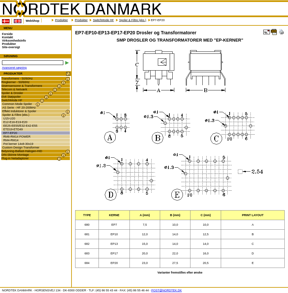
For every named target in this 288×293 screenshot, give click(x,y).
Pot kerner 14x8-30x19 (18, 144)
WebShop (32, 20)
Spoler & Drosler (12, 93)
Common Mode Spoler (17, 104)
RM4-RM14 (10, 140)
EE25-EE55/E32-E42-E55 (20, 125)
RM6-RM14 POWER (17, 136)
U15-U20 (9, 118)
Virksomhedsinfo (14, 40)
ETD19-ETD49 (13, 129)
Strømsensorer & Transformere (21, 85)
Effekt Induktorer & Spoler (19, 111)
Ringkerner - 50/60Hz (15, 82)
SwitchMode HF (103, 20)
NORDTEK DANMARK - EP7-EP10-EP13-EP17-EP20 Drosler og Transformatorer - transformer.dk (81, 9)
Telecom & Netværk (14, 89)
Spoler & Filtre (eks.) (132, 20)
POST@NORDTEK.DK (166, 290)
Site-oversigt (11, 47)
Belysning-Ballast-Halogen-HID (21, 151)
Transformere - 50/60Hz (17, 78)
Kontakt (7, 37)
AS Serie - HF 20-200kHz (19, 107)
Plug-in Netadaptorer (15, 158)
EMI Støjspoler (11, 96)
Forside (7, 34)
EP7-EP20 (10, 133)
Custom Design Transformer (21, 147)
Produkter (61, 20)
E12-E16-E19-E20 (15, 122)
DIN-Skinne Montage (15, 154)
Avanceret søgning (14, 67)
